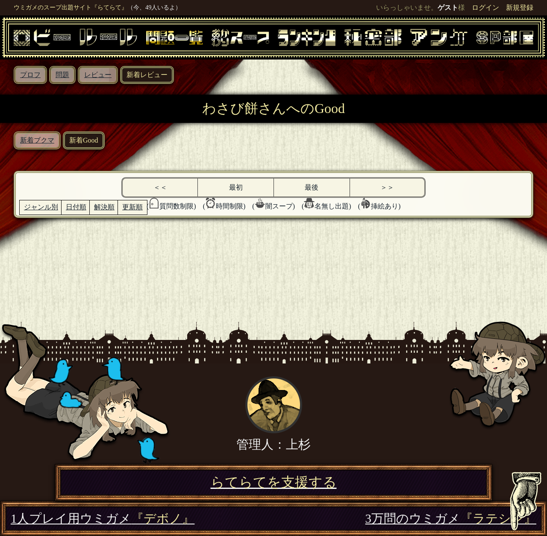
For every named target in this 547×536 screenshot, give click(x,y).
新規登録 (519, 7)
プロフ (30, 74)
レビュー (98, 74)
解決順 (104, 207)
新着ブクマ (37, 140)
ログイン (485, 7)
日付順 (76, 207)
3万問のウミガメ (450, 518)
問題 (62, 74)
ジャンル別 (41, 207)
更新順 (132, 207)
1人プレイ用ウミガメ (102, 518)
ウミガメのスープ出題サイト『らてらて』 (70, 7)
